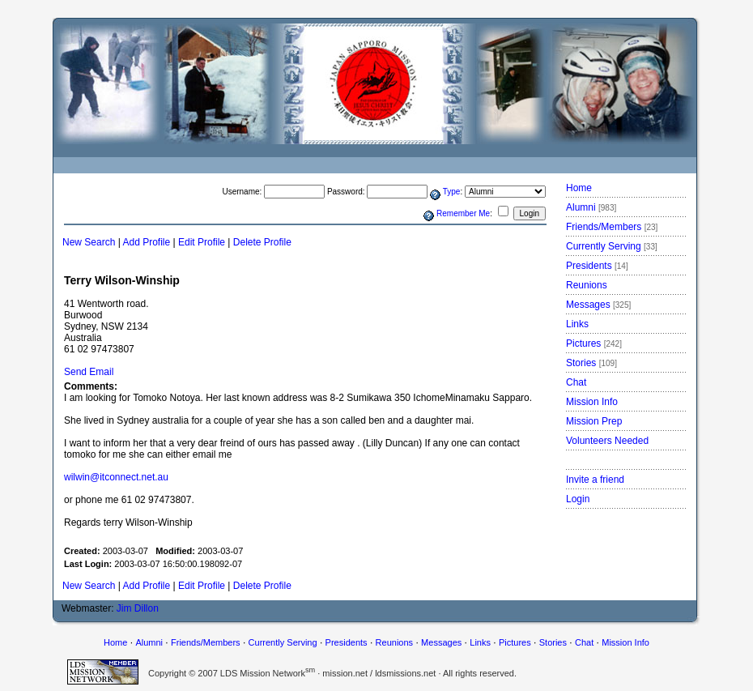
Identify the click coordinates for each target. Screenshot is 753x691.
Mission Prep (594, 421)
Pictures (594, 343)
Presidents (597, 265)
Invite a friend (595, 479)
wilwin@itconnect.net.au (116, 477)
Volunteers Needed (607, 440)
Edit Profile (201, 242)
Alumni (591, 207)
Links (577, 324)
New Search (88, 242)
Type (452, 191)
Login (577, 499)
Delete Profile (262, 242)
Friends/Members (611, 226)
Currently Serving (611, 246)
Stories (591, 363)
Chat (576, 382)
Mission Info (592, 401)
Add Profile (147, 242)
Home (579, 188)
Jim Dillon (138, 608)
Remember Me (463, 213)
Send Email (88, 371)
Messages (598, 304)
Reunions (586, 285)
